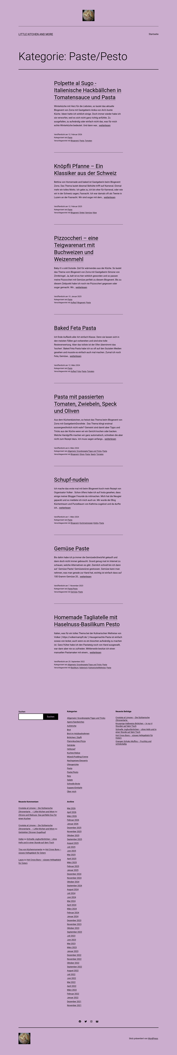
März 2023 (72, 947)
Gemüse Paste (71, 548)
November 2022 (74, 959)
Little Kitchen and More (36, 34)
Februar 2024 (73, 912)
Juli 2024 (71, 893)
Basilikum (75, 668)
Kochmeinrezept (86, 523)
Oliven (81, 454)
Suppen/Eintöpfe (74, 787)
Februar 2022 (73, 994)
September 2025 (74, 839)
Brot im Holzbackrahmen (78, 733)
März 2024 (72, 909)
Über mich (71, 791)
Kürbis (95, 523)
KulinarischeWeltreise (97, 668)
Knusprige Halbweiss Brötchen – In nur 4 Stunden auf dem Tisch (134, 724)
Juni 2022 (71, 978)
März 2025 (72, 862)
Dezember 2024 (74, 874)
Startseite (153, 34)
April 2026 (71, 812)
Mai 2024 (71, 901)
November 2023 (74, 924)
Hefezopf (71, 749)
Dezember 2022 (74, 955)
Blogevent (75, 141)
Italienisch (83, 668)
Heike (21, 839)
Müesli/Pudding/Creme (77, 757)
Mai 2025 (71, 854)
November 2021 (74, 1005)
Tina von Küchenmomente (30, 849)
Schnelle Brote (73, 784)
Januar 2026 (72, 824)
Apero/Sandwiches (75, 722)
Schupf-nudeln (71, 479)
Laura (21, 860)
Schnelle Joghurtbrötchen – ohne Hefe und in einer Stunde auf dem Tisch (136, 730)
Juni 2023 (71, 940)
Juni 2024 (71, 897)
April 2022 (71, 986)
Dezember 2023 (74, 920)
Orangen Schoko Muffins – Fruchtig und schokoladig (133, 742)
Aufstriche (71, 726)
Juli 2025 (71, 847)
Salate (70, 780)
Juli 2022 (71, 974)
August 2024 (73, 889)
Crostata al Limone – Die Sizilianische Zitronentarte (133, 718)
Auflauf (74, 303)
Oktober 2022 (73, 963)
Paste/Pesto (73, 589)
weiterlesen (105, 125)
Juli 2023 (71, 936)
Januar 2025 (72, 870)
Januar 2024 (72, 916)
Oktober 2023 (73, 928)
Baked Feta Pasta (75, 328)
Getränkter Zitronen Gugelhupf (32, 832)
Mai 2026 (71, 808)
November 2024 (74, 878)
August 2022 (73, 970)
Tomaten (88, 141)
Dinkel (81, 213)
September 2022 (74, 967)
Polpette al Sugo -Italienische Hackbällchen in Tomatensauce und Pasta (87, 90)
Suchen (22, 711)
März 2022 (72, 990)
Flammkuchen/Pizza (76, 741)
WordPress (153, 1038)
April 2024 (71, 905)
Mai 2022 (71, 982)
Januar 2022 (72, 997)
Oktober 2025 (73, 835)
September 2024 (74, 885)
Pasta (70, 137)
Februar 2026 (73, 820)
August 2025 (73, 843)
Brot (69, 730)
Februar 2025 (73, 866)
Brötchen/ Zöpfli (74, 737)
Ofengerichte (73, 764)
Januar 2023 (72, 951)
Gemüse (88, 213)
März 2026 (72, 816)
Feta (79, 371)
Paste (80, 592)
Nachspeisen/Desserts (77, 760)
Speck (93, 454)
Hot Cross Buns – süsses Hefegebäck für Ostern (134, 736)
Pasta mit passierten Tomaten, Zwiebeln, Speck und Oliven (85, 404)
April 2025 (71, 858)
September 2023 (74, 932)
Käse (95, 213)
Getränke (71, 745)
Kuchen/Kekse (73, 753)
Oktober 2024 (73, 882)
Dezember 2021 (74, 1001)
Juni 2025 (71, 851)
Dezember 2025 (74, 827)
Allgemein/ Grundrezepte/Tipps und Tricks (85, 451)
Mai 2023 (71, 943)
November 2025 (74, 831)
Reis (69, 776)
